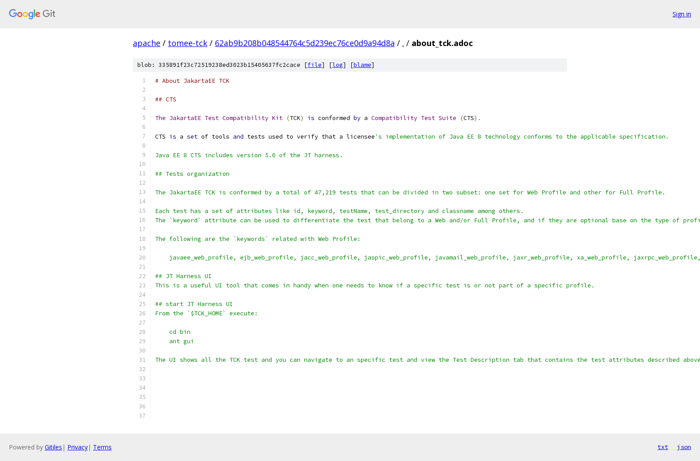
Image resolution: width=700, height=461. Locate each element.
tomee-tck (187, 43)
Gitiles (53, 447)
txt (662, 447)
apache (146, 43)
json (684, 447)
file (314, 65)
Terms (102, 447)
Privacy (77, 447)
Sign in (682, 14)
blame (362, 65)
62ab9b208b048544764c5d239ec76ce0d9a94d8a (305, 43)
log (337, 65)
